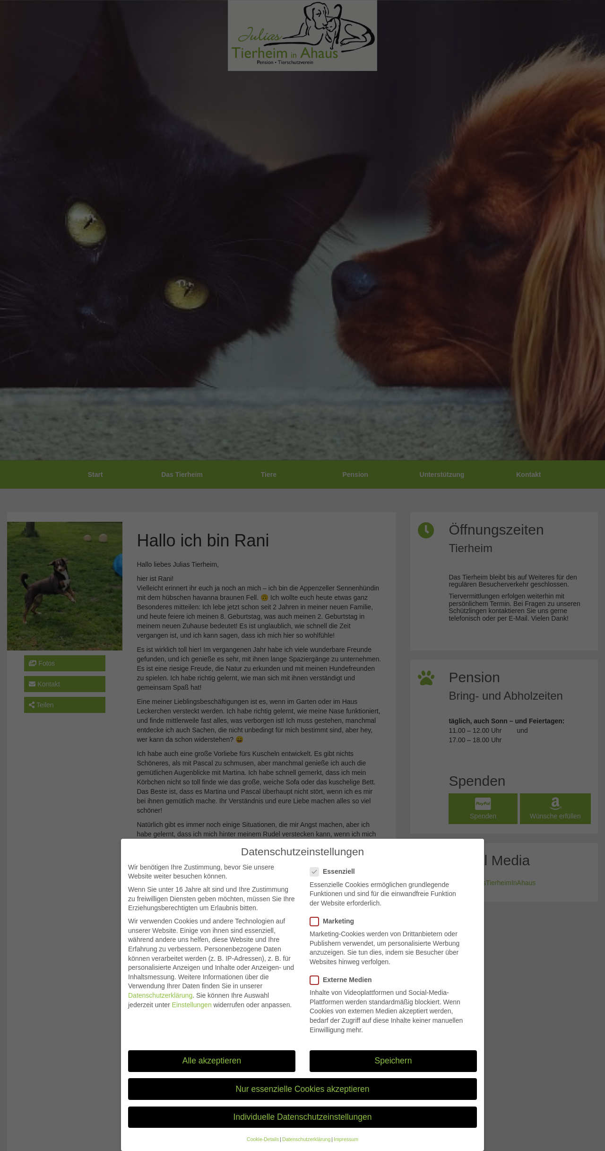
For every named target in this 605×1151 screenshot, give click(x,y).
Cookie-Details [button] (263, 1147)
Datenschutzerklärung (160, 1003)
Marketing (335, 928)
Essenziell (335, 879)
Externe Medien (344, 987)
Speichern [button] (393, 1068)
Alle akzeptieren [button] (212, 1068)
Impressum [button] (346, 1147)
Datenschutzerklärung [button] (306, 1147)
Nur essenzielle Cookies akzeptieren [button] (302, 1096)
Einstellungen (192, 1012)
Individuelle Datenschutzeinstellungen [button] (302, 1124)
